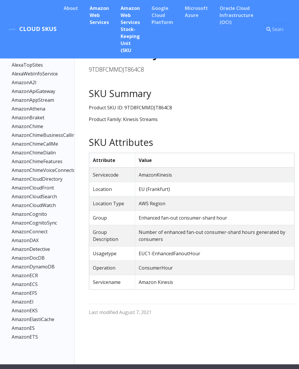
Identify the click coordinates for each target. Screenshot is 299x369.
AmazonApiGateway (33, 91)
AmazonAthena (28, 109)
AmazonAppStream (33, 100)
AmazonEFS (24, 293)
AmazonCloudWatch (34, 205)
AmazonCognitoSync (34, 223)
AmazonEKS (25, 310)
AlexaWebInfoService (35, 73)
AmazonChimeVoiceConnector (35, 170)
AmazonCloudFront (33, 187)
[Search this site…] (277, 29)
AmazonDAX (25, 240)
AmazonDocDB (28, 258)
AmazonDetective (31, 249)
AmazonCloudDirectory (35, 179)
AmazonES (23, 328)
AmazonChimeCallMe (35, 144)
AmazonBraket (28, 117)
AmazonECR (25, 275)
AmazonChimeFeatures (35, 161)
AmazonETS (25, 337)
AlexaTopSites (27, 65)
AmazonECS (25, 284)
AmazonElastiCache (33, 319)
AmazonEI (23, 302)
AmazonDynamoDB (33, 266)
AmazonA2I (24, 82)
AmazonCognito (29, 214)
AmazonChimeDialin (34, 152)
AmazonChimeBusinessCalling (35, 135)
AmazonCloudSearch (34, 196)
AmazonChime (27, 126)
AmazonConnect (30, 231)
